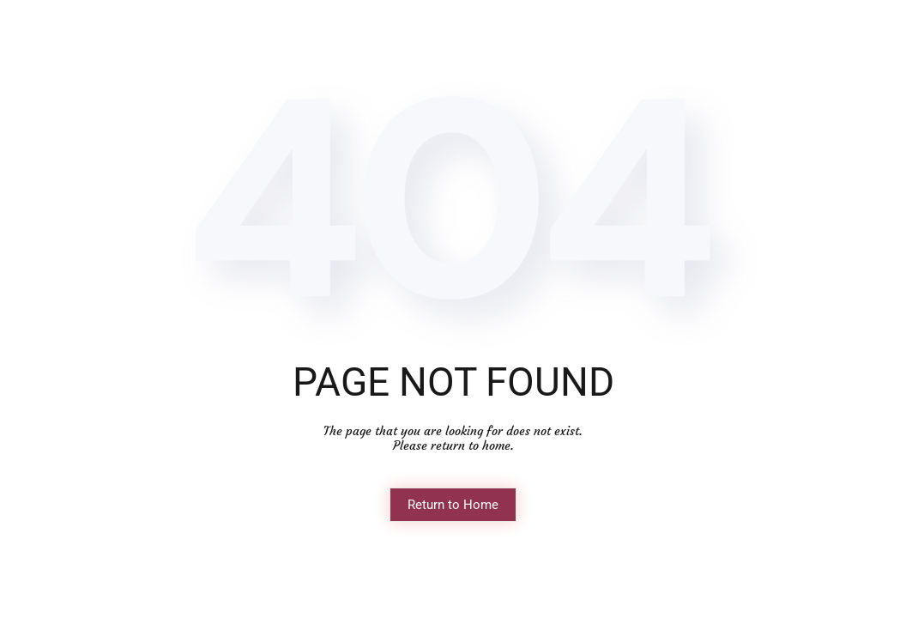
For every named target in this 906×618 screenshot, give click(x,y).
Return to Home (453, 504)
